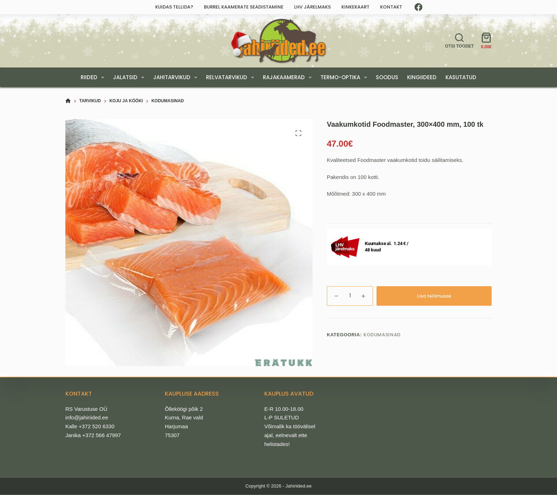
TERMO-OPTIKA (345, 77)
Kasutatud (460, 77)
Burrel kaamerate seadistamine (243, 7)
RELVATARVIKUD (231, 77)
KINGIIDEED (422, 77)
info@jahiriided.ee (86, 417)
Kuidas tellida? (174, 7)
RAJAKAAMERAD (288, 77)
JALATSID (130, 77)
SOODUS (387, 77)
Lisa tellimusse (434, 296)
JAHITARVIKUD (176, 77)
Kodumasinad (382, 334)
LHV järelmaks (312, 7)
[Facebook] (418, 7)
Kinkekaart (355, 7)
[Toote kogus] (350, 296)
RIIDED (94, 77)
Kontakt (391, 7)
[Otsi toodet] (459, 40)
